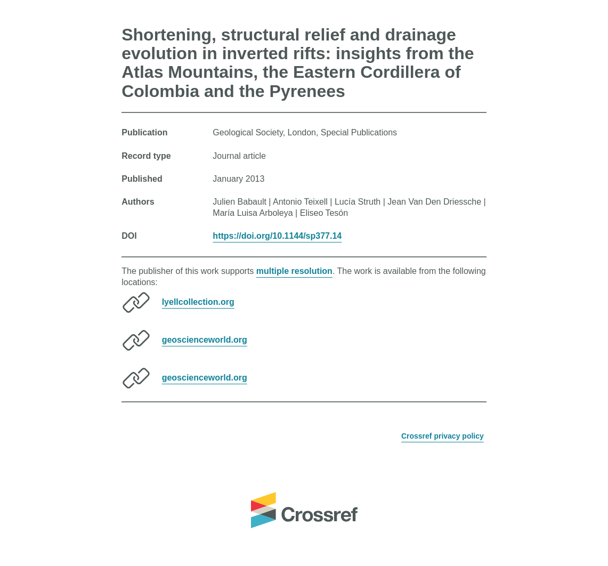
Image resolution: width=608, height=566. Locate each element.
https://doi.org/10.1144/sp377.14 (277, 235)
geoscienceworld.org (204, 339)
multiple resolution (294, 271)
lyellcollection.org (198, 301)
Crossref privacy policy (442, 436)
